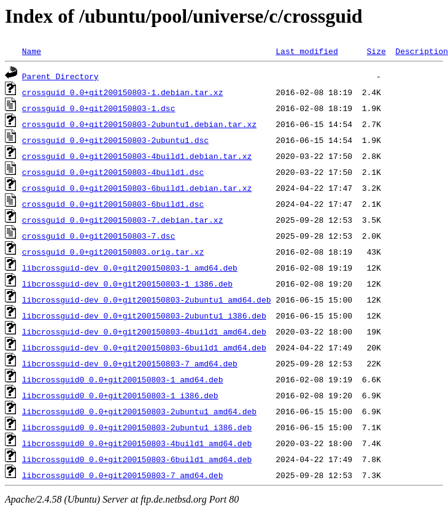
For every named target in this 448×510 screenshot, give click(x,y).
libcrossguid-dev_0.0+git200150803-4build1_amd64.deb (144, 331)
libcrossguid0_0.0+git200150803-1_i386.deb (120, 395)
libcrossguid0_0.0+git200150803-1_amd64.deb (122, 379)
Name (31, 50)
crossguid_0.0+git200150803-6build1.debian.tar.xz (137, 187)
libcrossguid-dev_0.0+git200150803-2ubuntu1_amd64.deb (146, 299)
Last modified (307, 50)
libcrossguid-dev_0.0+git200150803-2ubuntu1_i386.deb (144, 315)
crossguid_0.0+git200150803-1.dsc (99, 108)
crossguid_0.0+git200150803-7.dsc (99, 235)
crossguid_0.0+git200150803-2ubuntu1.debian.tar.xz (139, 123)
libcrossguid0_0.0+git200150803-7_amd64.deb (122, 475)
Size (375, 50)
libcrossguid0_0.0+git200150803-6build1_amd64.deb (137, 459)
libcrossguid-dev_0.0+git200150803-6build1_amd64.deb (144, 347)
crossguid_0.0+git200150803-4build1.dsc (113, 171)
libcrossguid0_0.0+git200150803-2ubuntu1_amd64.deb (139, 411)
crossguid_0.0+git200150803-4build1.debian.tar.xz (137, 155)
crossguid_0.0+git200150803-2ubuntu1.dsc (115, 139)
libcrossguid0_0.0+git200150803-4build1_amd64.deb (137, 443)
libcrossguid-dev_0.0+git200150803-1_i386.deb (127, 283)
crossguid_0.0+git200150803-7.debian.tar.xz (122, 219)
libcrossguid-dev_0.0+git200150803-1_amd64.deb (130, 267)
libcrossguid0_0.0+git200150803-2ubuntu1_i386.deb (137, 427)
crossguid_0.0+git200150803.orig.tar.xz (113, 251)
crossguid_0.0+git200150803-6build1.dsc (113, 203)
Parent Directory (60, 76)
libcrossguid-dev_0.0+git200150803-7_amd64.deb (130, 363)
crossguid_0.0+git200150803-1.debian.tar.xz (122, 92)
